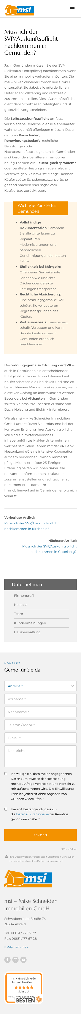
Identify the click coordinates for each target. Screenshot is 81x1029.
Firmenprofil (24, 595)
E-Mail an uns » (16, 947)
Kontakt (20, 604)
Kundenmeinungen (30, 623)
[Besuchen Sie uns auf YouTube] (23, 960)
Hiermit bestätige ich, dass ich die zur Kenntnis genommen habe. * (36, 814)
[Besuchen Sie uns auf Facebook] (7, 960)
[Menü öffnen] (72, 8)
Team (18, 614)
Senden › (41, 835)
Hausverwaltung (27, 632)
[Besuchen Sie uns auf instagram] (15, 960)
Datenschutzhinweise (32, 814)
